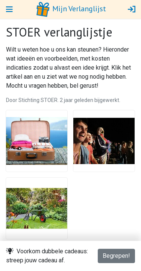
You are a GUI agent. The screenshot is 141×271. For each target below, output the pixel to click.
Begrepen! (116, 255)
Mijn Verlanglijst (70, 9)
